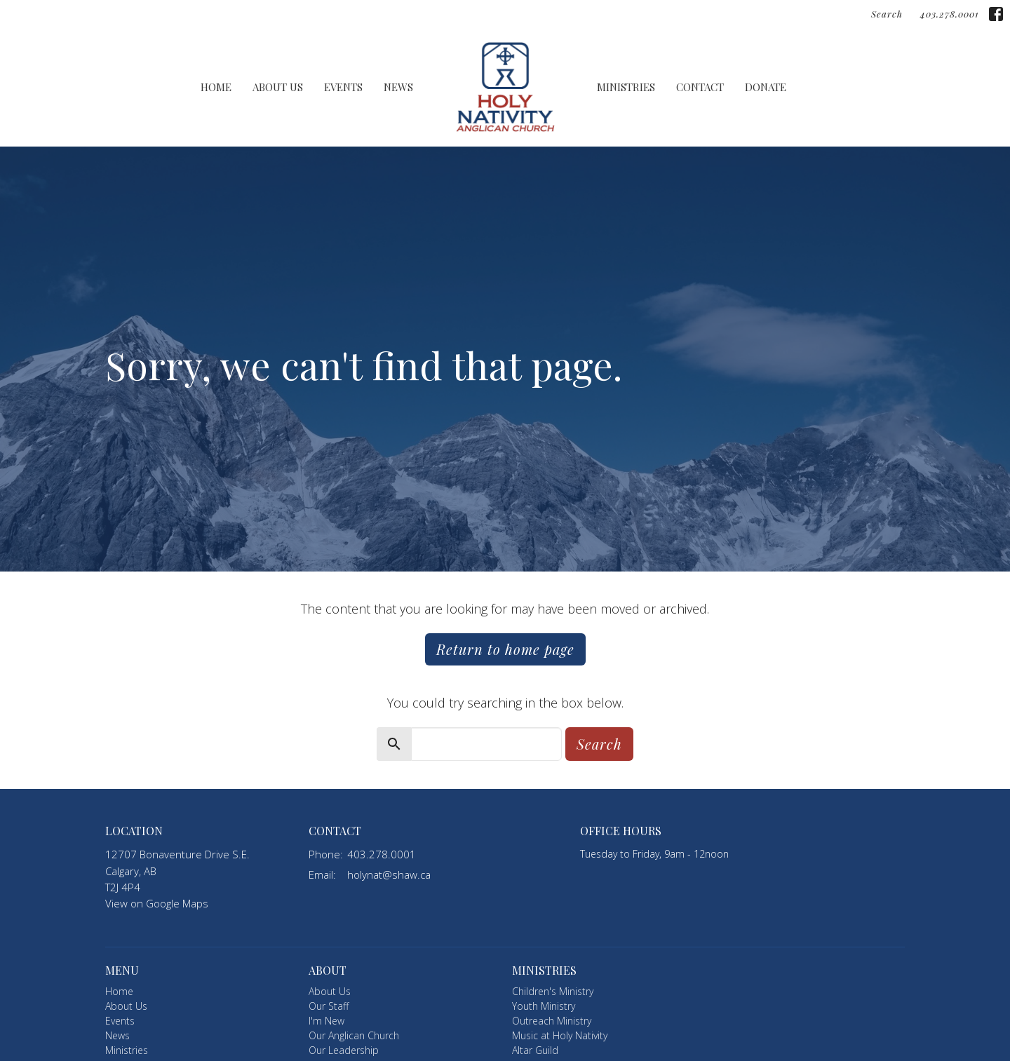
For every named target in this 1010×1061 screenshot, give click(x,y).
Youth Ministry (543, 1006)
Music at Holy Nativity (559, 1035)
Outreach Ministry (551, 1020)
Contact (700, 87)
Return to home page (505, 649)
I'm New (326, 1020)
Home (216, 87)
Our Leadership (344, 1050)
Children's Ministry (552, 991)
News (398, 87)
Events (343, 87)
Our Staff (329, 1006)
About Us (277, 87)
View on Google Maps (156, 903)
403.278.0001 (949, 14)
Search (887, 14)
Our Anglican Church (354, 1035)
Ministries (626, 87)
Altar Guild (535, 1050)
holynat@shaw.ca (389, 874)
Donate (765, 87)
